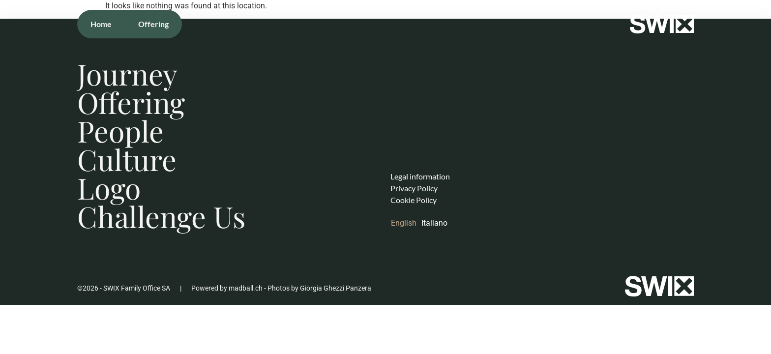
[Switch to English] (406, 223)
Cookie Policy (413, 200)
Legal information (420, 176)
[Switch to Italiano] (436, 223)
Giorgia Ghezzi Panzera (335, 288)
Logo (109, 188)
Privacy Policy (414, 188)
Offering (153, 24)
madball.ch (246, 288)
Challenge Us (161, 216)
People (120, 131)
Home (101, 24)
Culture (127, 159)
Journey (127, 73)
